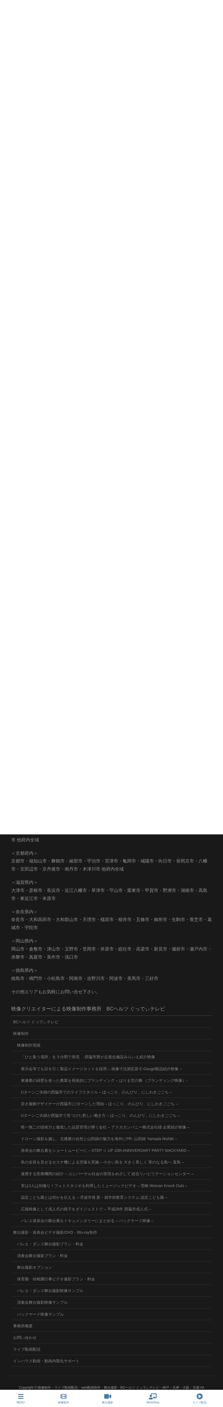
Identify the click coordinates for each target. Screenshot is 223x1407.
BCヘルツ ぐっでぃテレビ (36, 1022)
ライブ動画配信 (26, 1349)
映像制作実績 (28, 1045)
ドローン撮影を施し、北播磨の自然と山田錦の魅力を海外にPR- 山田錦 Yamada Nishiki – (99, 1139)
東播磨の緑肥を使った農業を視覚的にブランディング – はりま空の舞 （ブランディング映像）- (104, 1080)
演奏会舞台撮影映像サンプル (42, 1302)
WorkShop (152, 1398)
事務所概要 (23, 1326)
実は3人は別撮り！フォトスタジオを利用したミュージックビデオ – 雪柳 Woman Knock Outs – (104, 1185)
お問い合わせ (25, 1337)
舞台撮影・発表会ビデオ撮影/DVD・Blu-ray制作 (55, 1232)
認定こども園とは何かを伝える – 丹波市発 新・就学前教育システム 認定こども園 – (94, 1197)
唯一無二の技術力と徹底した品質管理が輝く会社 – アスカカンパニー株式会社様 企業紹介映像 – (105, 1127)
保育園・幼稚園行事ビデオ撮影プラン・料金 (56, 1279)
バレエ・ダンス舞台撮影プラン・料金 (50, 1244)
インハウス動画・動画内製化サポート (46, 1361)
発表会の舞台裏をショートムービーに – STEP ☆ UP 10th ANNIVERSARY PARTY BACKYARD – (105, 1150)
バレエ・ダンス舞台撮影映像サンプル (50, 1290)
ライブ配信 (200, 1398)
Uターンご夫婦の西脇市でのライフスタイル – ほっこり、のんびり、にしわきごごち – (96, 1092)
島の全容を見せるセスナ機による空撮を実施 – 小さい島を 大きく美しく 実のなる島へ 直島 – (102, 1162)
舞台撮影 (107, 1398)
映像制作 (21, 1033)
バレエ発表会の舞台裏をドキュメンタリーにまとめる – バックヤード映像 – (87, 1220)
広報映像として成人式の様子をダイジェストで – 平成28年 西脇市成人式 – (86, 1209)
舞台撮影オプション (34, 1267)
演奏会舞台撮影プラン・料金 (42, 1255)
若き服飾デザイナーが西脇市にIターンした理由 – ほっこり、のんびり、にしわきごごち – (99, 1104)
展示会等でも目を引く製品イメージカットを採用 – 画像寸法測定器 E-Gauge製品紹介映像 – (101, 1069)
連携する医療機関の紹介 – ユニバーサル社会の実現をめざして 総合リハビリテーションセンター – (107, 1174)
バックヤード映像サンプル (40, 1314)
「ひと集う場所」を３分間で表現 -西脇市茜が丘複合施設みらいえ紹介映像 (88, 1057)
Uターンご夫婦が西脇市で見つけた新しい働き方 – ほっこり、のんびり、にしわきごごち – (100, 1115)
